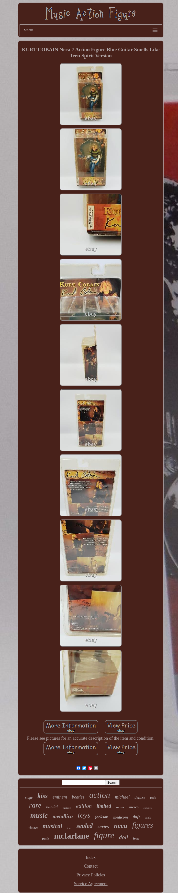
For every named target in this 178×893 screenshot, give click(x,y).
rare (35, 805)
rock (153, 798)
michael (122, 797)
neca (120, 825)
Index (91, 857)
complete (148, 808)
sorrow (120, 807)
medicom (120, 817)
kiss (42, 796)
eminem (60, 797)
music (39, 815)
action (99, 795)
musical (52, 826)
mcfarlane (71, 835)
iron (136, 838)
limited (104, 806)
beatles (78, 797)
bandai (52, 806)
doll (123, 837)
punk (45, 838)
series (103, 826)
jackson (102, 817)
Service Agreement (90, 883)
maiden (67, 807)
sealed (85, 825)
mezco (134, 807)
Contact (91, 866)
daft (136, 816)
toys (84, 814)
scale (148, 817)
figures (142, 825)
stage (29, 798)
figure (104, 835)
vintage (33, 827)
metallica (63, 816)
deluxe (139, 797)
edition (84, 806)
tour (69, 828)
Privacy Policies (91, 874)
